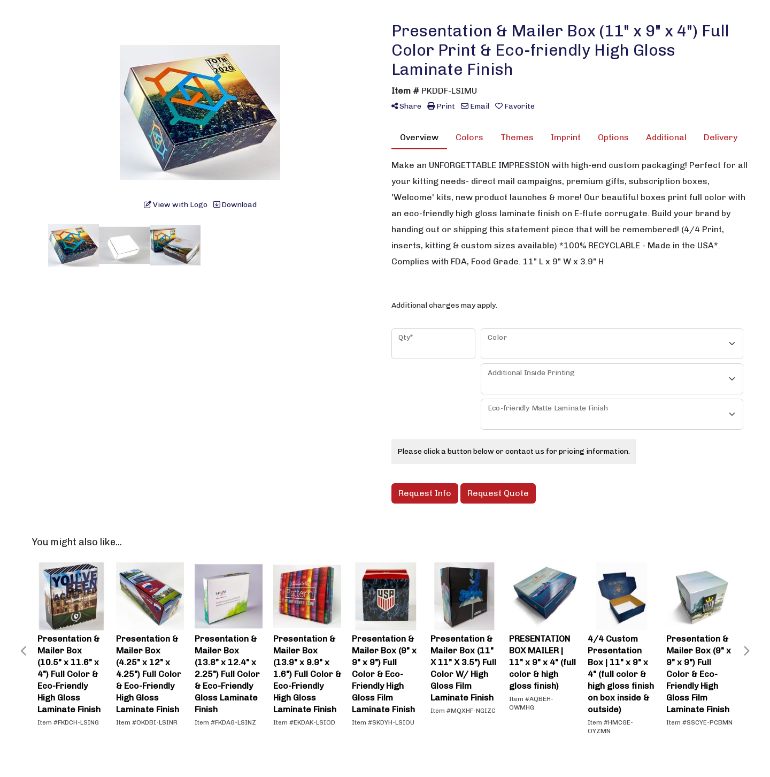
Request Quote (498, 493)
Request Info (424, 493)
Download (235, 204)
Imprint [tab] (566, 137)
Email (475, 106)
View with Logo (175, 204)
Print (441, 106)
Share (406, 106)
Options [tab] (613, 137)
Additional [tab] (666, 137)
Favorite (515, 106)
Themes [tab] (517, 137)
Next (746, 651)
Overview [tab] (419, 137)
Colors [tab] (469, 137)
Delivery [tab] (720, 137)
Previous (24, 651)
